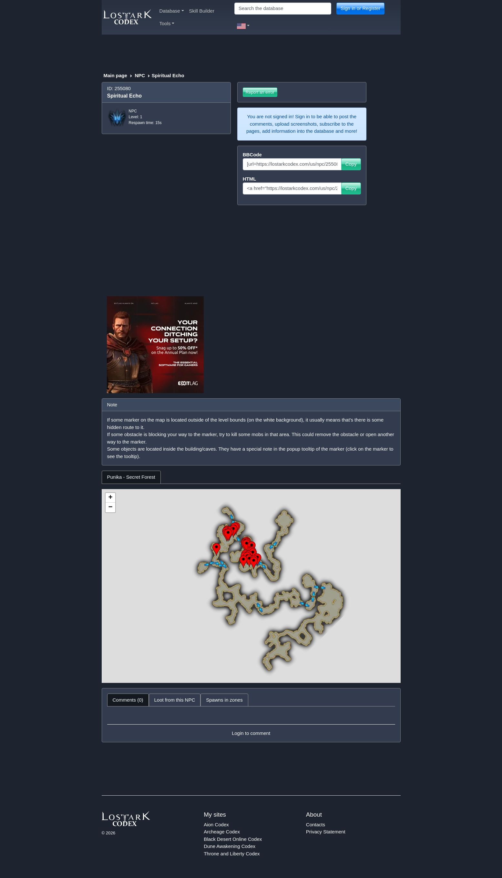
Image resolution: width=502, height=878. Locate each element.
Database (171, 11)
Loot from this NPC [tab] (174, 700)
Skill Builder (201, 11)
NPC (140, 75)
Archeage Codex (222, 831)
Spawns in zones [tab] (224, 700)
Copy (351, 164)
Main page (115, 75)
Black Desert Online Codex (233, 839)
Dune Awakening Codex (229, 846)
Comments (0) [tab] (128, 700)
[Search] (282, 9)
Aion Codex (216, 824)
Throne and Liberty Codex (232, 853)
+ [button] (110, 498)
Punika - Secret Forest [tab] (131, 477)
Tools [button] (167, 23)
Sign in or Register (360, 8)
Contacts (315, 824)
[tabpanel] (251, 586)
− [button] (110, 507)
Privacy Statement (325, 831)
